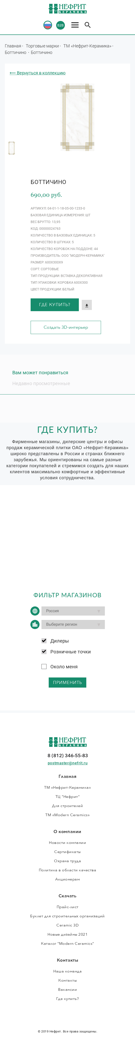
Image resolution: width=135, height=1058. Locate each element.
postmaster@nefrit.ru (68, 763)
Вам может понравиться (40, 372)
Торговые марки (42, 46)
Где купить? (54, 305)
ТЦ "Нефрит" (67, 796)
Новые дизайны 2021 (67, 934)
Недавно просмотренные (41, 383)
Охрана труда (67, 861)
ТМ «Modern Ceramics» (67, 815)
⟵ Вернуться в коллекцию (38, 72)
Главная (13, 46)
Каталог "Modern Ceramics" (67, 943)
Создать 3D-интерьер (66, 327)
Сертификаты (67, 851)
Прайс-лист (68, 907)
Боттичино (16, 52)
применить (67, 683)
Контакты (67, 980)
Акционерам (67, 879)
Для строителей (67, 805)
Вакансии (67, 989)
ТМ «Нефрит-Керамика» (87, 46)
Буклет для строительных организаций (67, 916)
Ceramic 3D (67, 925)
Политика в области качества (67, 870)
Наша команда (67, 971)
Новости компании (67, 842)
